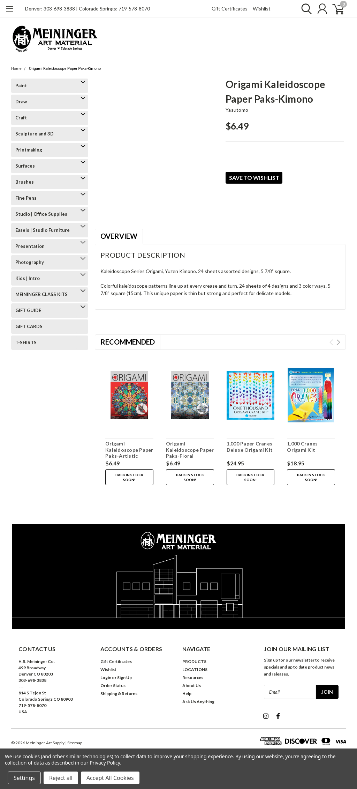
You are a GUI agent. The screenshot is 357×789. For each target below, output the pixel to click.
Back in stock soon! (129, 477)
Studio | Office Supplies (41, 214)
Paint (21, 85)
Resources (192, 677)
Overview (118, 236)
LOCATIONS (194, 669)
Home (16, 68)
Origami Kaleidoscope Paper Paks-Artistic (129, 450)
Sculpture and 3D (34, 134)
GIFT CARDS (29, 326)
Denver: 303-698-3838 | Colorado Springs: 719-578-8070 (87, 9)
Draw (21, 101)
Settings (24, 778)
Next (338, 342)
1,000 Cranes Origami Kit (302, 447)
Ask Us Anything (198, 701)
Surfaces (25, 166)
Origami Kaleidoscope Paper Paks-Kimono (65, 68)
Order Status (113, 685)
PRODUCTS (194, 661)
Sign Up (124, 677)
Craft (21, 117)
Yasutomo (237, 110)
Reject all (61, 778)
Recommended (127, 342)
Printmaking (28, 150)
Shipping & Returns (118, 693)
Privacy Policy (105, 762)
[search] (304, 8)
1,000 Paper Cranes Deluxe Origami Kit (250, 447)
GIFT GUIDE (28, 310)
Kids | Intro (27, 278)
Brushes (24, 182)
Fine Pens (26, 198)
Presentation (30, 246)
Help (186, 693)
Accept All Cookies (110, 778)
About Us (191, 685)
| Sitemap (73, 742)
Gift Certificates (230, 9)
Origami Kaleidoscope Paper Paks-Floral (190, 450)
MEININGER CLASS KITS (41, 294)
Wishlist (262, 9)
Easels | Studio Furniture (42, 230)
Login (105, 677)
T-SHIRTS (26, 342)
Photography (29, 262)
